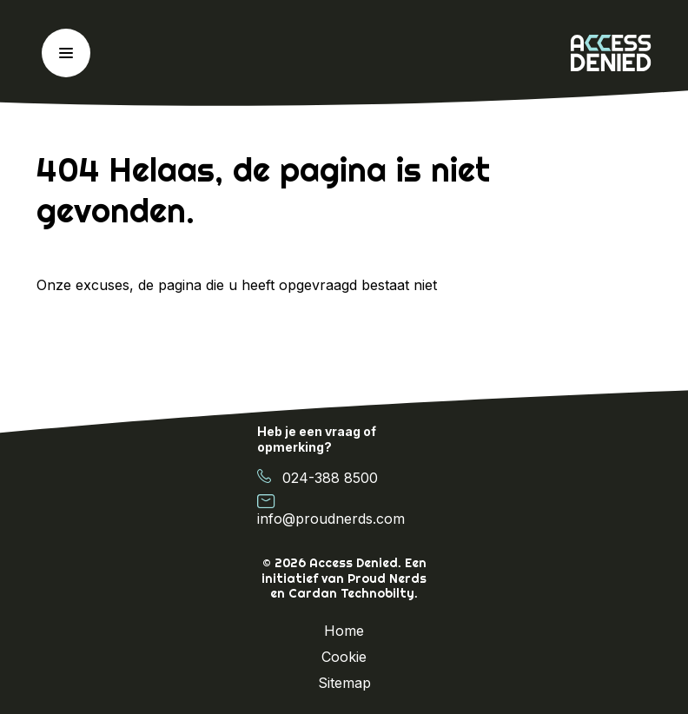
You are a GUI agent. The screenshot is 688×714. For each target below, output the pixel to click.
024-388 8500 (317, 477)
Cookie (344, 656)
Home (344, 630)
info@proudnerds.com (331, 510)
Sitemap (344, 682)
